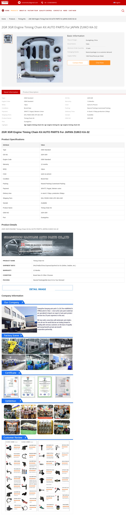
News (70, 10)
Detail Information (11, 92)
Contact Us (61, 10)
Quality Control (48, 10)
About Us (24, 10)
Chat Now (77, 10)
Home (6, 10)
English (117, 3)
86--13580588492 (51, 2)
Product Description (30, 92)
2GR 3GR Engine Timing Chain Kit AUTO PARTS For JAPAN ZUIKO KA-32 (52, 19)
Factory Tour (34, 10)
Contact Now (78, 63)
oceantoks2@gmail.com (30, 3)
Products (15, 10)
